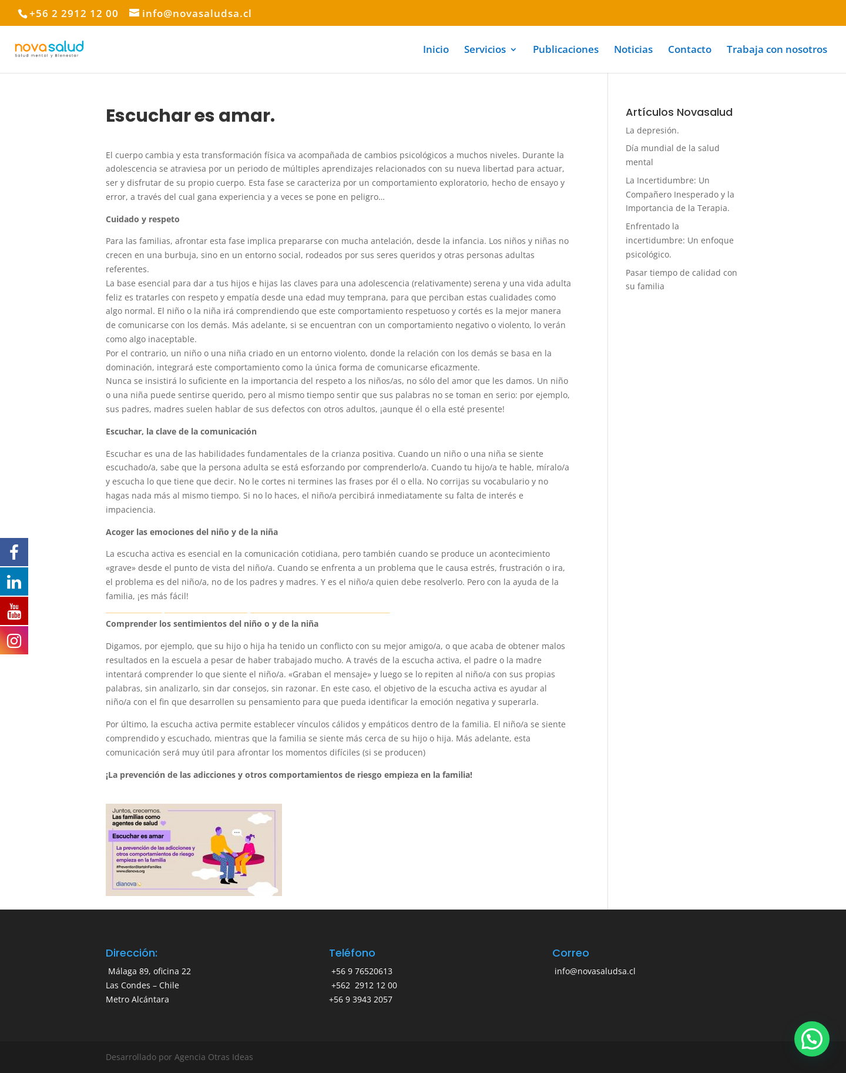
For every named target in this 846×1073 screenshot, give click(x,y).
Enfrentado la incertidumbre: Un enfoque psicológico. (680, 240)
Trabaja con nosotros (777, 50)
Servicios (485, 50)
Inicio (436, 50)
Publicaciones (566, 50)
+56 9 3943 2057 (360, 999)
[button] (812, 1039)
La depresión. (652, 130)
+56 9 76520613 (360, 971)
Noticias (633, 50)
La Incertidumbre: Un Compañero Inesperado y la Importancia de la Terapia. (680, 194)
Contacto (689, 50)
